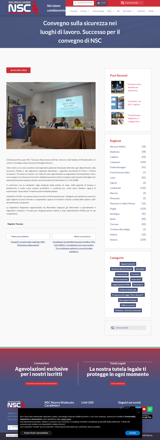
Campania (115, 162)
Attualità (140, 269)
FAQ (118, 11)
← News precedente (19, 236)
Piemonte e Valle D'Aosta (122, 203)
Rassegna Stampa (127, 300)
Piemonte (115, 198)
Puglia (113, 208)
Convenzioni (141, 11)
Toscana (114, 224)
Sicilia (113, 219)
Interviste (136, 279)
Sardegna (115, 213)
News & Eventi (128, 11)
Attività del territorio (121, 269)
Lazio (112, 177)
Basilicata (115, 151)
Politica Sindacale (128, 289)
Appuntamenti (128, 264)
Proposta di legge (98, 11)
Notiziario (138, 284)
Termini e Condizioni (14, 435)
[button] (139, 412)
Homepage (73, 11)
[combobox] (131, 3)
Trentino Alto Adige (120, 229)
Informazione (121, 279)
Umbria (113, 234)
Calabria (114, 156)
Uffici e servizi (128, 305)
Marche (114, 193)
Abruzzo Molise (118, 146)
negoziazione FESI (121, 284)
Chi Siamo (85, 11)
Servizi (110, 11)
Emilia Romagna (118, 167)
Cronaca (135, 274)
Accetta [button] (132, 433)
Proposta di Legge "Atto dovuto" (128, 295)
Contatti (150, 11)
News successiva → (83, 236)
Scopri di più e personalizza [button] (36, 433)
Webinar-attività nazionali (128, 310)
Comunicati (121, 274)
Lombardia (115, 188)
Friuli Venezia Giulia (119, 172)
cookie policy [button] (66, 419)
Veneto (113, 239)
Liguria (113, 182)
